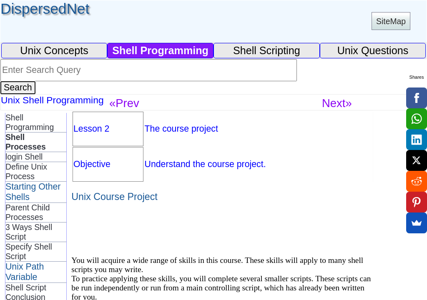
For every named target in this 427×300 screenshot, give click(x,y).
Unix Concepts (54, 50)
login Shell (24, 156)
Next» (337, 103)
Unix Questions (373, 50)
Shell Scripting (266, 50)
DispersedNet (44, 8)
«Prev (124, 103)
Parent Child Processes (27, 212)
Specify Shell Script (28, 251)
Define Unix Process (26, 171)
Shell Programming (29, 122)
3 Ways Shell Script (28, 231)
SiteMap (391, 21)
